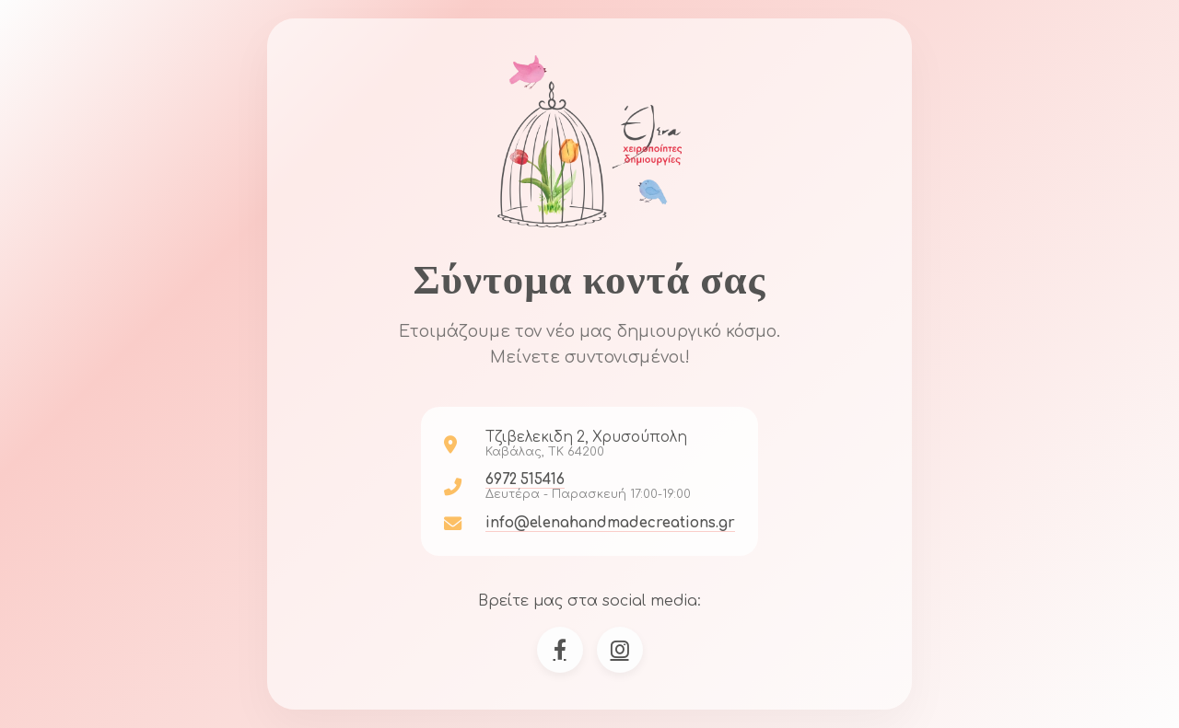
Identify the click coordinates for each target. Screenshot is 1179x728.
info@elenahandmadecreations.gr (610, 523)
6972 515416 (525, 480)
